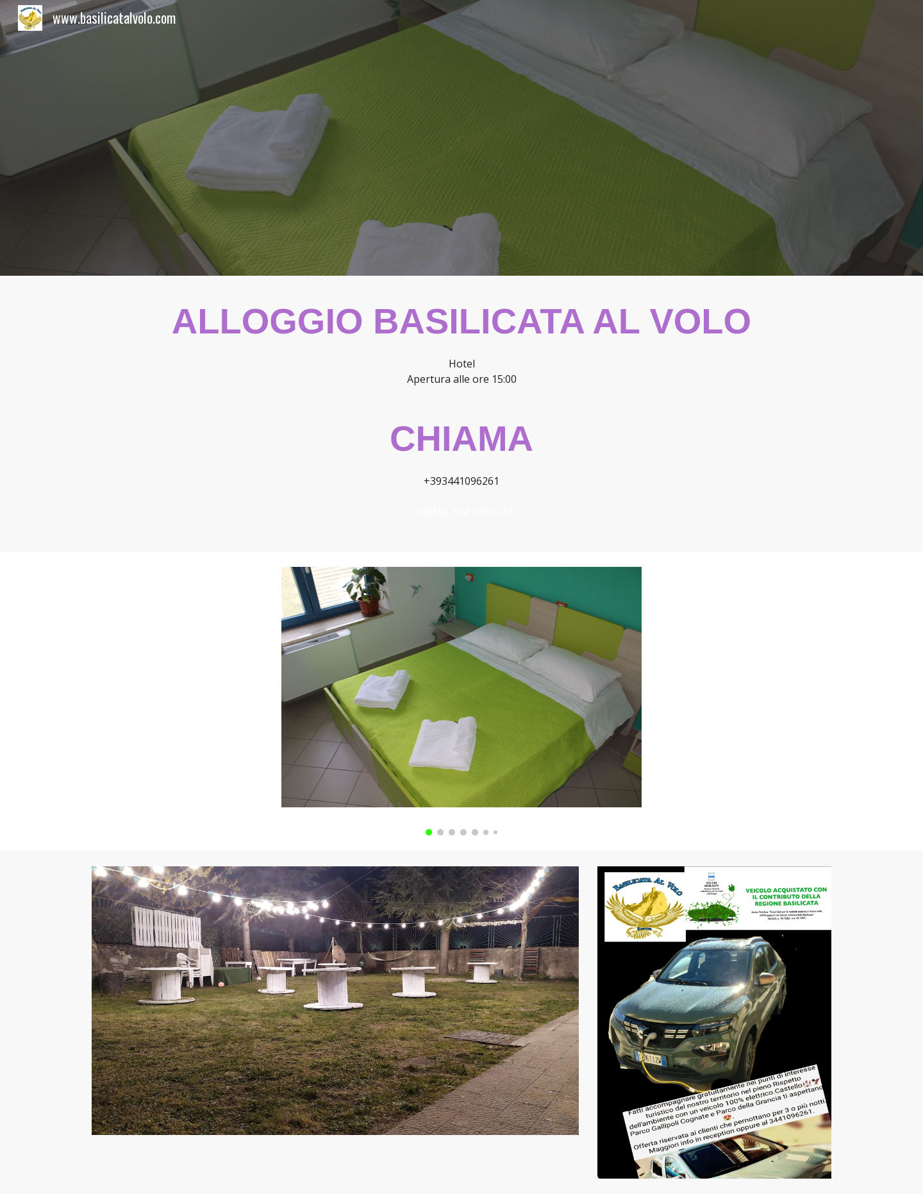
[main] (461, 413)
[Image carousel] (461, 701)
